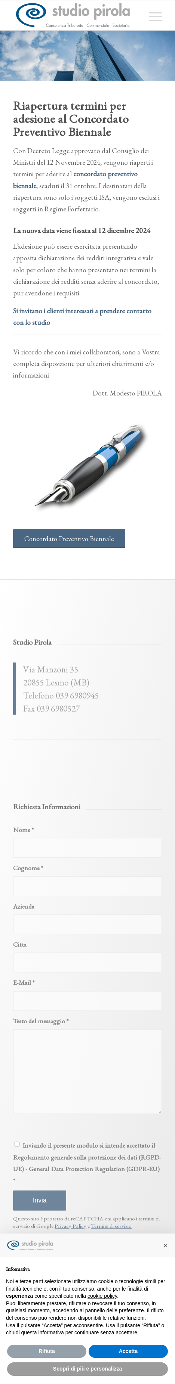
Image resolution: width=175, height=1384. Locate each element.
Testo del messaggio (40, 1132)
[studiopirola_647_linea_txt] (72, 15)
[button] (165, 1245)
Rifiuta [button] (47, 1351)
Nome (23, 941)
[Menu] (151, 15)
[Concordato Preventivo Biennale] (69, 539)
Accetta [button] (128, 1351)
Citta (20, 1056)
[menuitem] (151, 15)
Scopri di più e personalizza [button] (87, 1369)
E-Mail (23, 1094)
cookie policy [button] (102, 1296)
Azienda (23, 1018)
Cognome (28, 979)
